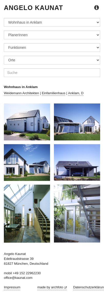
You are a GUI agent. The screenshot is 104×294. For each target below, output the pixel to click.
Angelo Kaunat (33, 7)
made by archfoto (52, 287)
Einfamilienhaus (53, 93)
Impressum (12, 287)
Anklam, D (75, 93)
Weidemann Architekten (21, 93)
